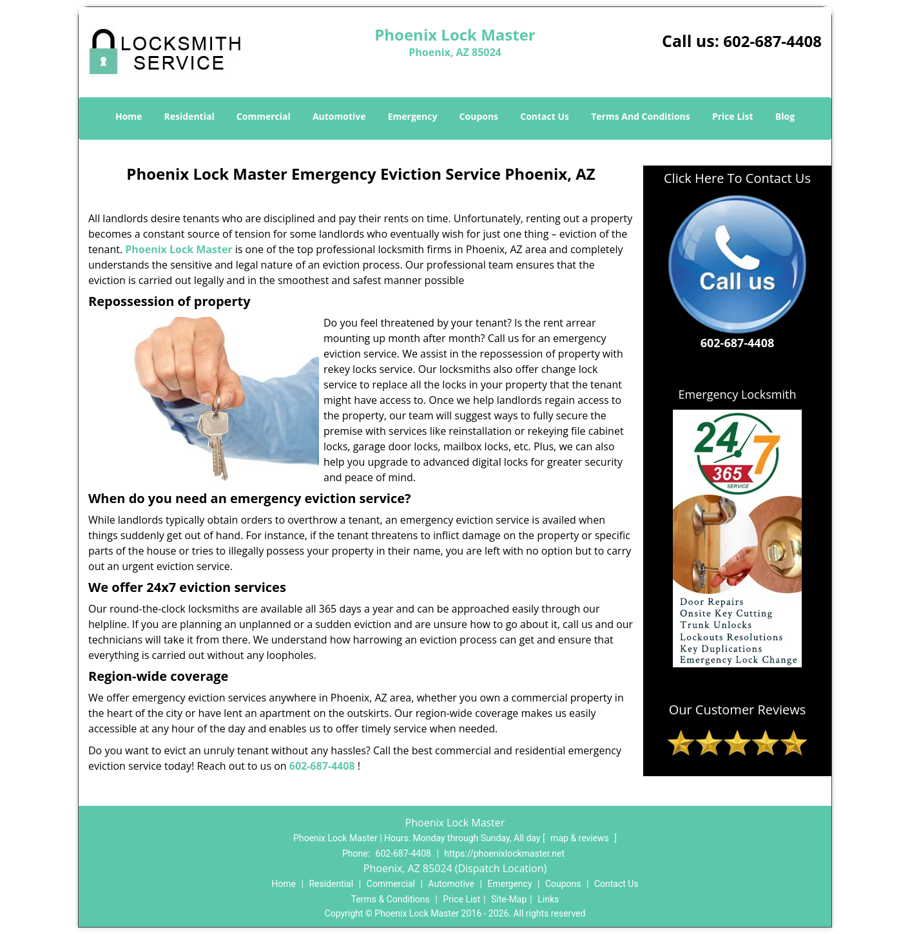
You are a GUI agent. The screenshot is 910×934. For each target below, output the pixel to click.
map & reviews (580, 838)
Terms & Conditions (390, 899)
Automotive (339, 116)
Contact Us (544, 116)
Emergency (413, 116)
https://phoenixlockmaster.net (504, 853)
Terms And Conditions (640, 116)
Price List (732, 116)
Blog (785, 116)
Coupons (479, 116)
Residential (189, 116)
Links (548, 899)
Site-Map (509, 899)
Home (128, 116)
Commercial (264, 116)
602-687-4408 (772, 41)
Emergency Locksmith (738, 394)
